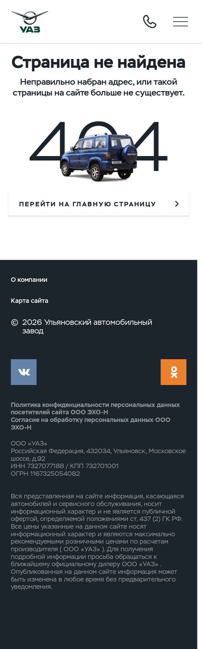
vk (24, 372)
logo (30, 21)
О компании (29, 279)
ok (173, 372)
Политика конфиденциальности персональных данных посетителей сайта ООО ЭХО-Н (95, 409)
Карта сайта (29, 300)
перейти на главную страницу (88, 204)
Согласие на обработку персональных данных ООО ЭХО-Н (91, 423)
